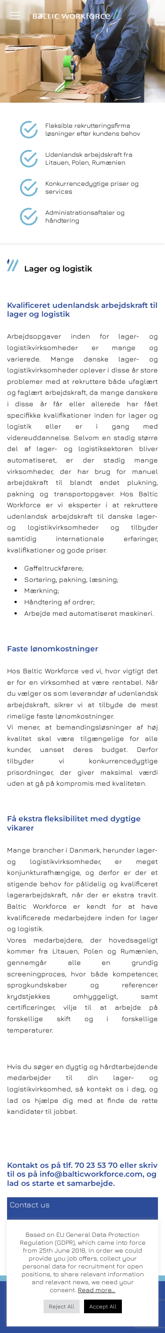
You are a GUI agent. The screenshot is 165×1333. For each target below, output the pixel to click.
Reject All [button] (61, 1306)
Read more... (96, 1289)
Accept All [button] (103, 1306)
